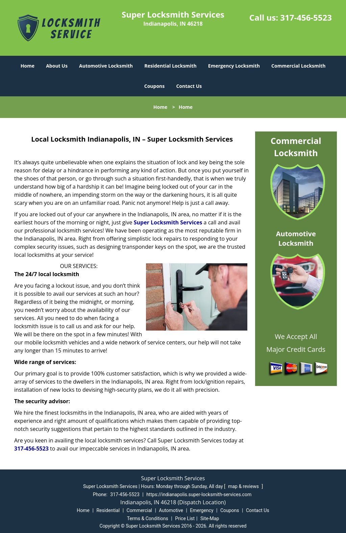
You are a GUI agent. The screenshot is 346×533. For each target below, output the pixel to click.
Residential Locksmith (170, 66)
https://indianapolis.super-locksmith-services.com (198, 494)
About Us (57, 66)
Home (27, 66)
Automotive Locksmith (106, 66)
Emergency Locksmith (234, 66)
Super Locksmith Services (168, 222)
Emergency (201, 510)
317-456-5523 (306, 17)
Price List (185, 518)
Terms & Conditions (147, 518)
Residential (108, 510)
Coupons (154, 86)
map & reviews (244, 486)
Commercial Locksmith (298, 66)
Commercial (139, 510)
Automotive (171, 510)
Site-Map (209, 518)
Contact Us (189, 86)
